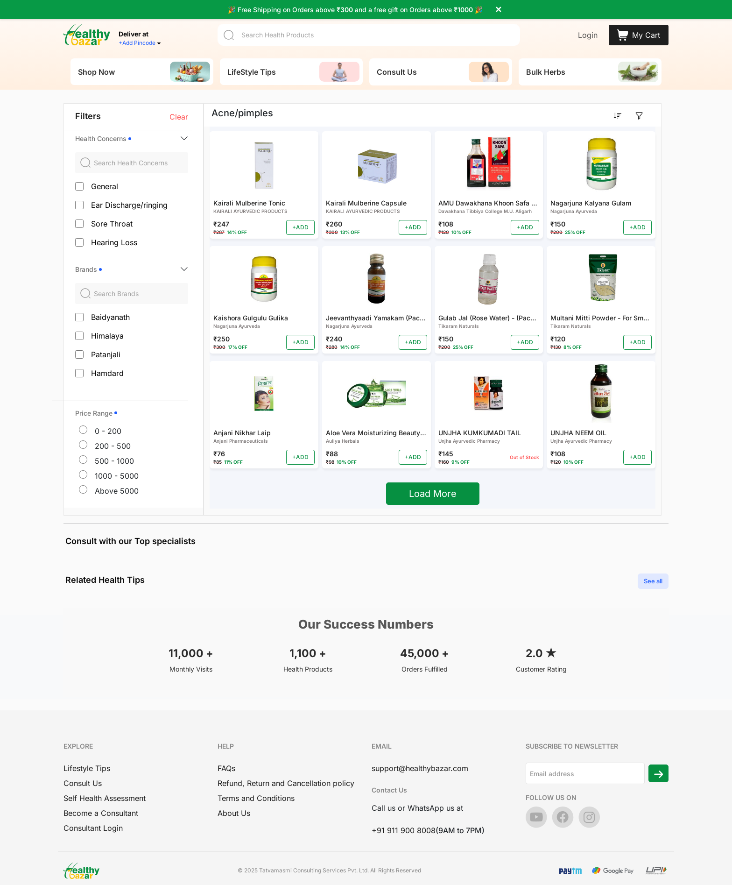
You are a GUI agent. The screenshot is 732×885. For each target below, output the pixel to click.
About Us (234, 806)
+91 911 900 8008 (404, 823)
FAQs (226, 761)
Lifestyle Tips (86, 761)
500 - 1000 (114, 453)
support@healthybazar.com (420, 761)
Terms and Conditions (256, 791)
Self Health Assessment (104, 791)
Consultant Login (93, 821)
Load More (433, 486)
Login (588, 28)
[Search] (369, 28)
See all (653, 573)
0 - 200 (108, 423)
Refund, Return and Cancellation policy (286, 776)
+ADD (300, 220)
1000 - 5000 (117, 468)
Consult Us (82, 776)
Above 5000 (117, 483)
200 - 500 (113, 438)
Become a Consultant (100, 806)
